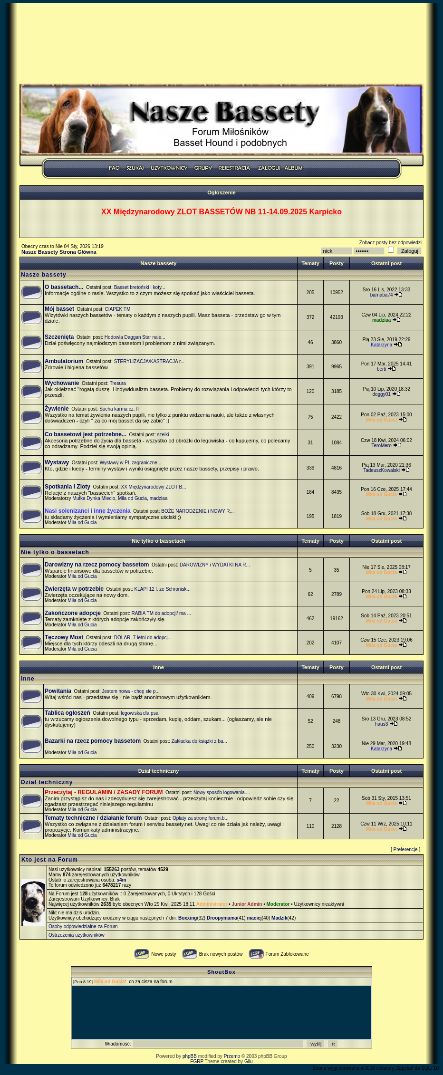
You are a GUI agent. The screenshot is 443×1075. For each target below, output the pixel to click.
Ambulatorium (64, 361)
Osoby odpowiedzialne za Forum (83, 926)
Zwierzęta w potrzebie (74, 588)
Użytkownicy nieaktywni (319, 904)
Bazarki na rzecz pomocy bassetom (93, 741)
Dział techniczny (159, 771)
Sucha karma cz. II (119, 409)
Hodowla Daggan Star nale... (135, 337)
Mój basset (59, 309)
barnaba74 (381, 295)
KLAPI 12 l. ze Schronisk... (163, 589)
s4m (121, 880)
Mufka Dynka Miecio (93, 498)
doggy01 (381, 394)
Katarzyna (381, 344)
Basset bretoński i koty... (139, 287)
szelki (163, 434)
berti (381, 369)
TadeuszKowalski (381, 470)
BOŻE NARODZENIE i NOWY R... (197, 511)
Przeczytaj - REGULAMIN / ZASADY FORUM (104, 792)
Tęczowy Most (64, 637)
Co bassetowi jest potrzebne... (85, 434)
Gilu (248, 1061)
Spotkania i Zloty (67, 486)
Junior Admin (246, 904)
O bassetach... (64, 287)
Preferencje (406, 849)
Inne (158, 667)
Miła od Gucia (132, 498)
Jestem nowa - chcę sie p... (131, 691)
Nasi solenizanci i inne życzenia (88, 511)
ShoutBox (221, 972)
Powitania (58, 691)
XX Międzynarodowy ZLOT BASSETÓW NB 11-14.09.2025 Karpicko (221, 212)
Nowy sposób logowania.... (221, 792)
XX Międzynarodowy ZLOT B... (153, 487)
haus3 (381, 724)
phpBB (190, 1056)
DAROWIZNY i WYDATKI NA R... (215, 564)
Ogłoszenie (221, 192)
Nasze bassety (158, 263)
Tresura (118, 383)
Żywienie (57, 408)
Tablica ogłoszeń (67, 713)
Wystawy (57, 462)
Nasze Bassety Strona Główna (58, 252)
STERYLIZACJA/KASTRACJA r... (149, 361)
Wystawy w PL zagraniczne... (131, 462)
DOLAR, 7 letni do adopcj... (143, 637)
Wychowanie (62, 383)
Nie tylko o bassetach (158, 541)
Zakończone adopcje (73, 613)
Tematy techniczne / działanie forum (93, 818)
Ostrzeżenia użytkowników (76, 935)
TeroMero (381, 445)
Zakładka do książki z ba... (199, 741)
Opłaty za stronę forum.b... (201, 818)
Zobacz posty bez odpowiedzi (390, 242)
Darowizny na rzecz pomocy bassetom (97, 564)
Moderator (278, 904)
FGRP (196, 1061)
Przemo (232, 1056)
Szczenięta (59, 337)
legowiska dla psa (139, 713)
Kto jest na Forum (49, 859)
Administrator (212, 904)
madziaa (159, 498)
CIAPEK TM (118, 309)
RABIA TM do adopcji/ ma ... (161, 613)
